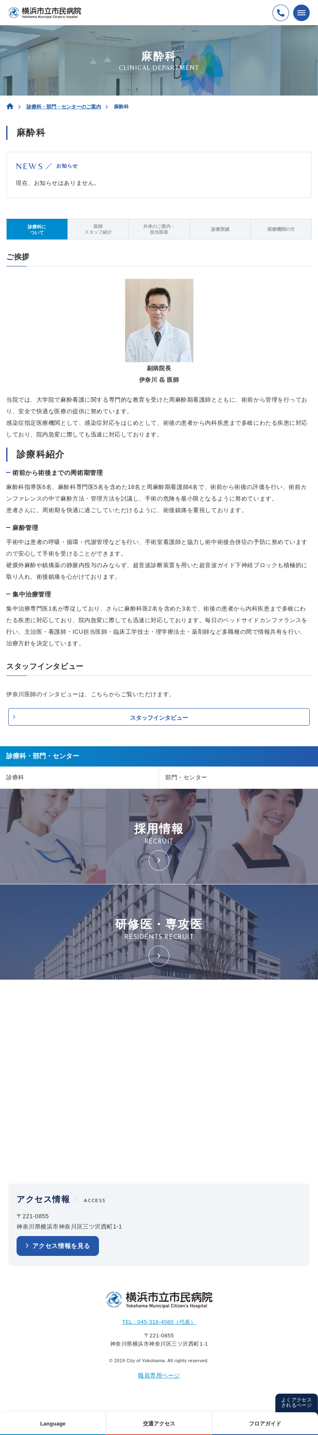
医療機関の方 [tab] (281, 229)
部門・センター (186, 777)
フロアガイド (265, 1424)
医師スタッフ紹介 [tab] (98, 229)
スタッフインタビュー (159, 717)
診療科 (15, 777)
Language (52, 1424)
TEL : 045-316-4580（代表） (159, 1322)
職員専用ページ (159, 1375)
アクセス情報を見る (61, 1245)
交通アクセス (159, 1424)
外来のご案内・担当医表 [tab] (159, 229)
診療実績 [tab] (220, 229)
